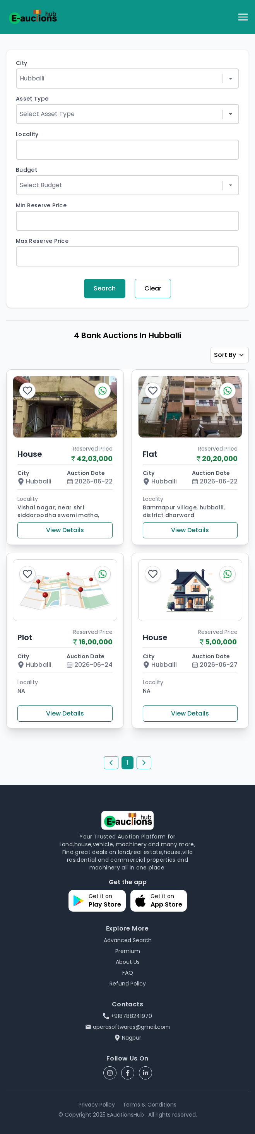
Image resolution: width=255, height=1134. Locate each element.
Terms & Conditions (149, 1104)
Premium (127, 951)
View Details (65, 530)
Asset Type (32, 98)
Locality (27, 134)
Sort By (229, 354)
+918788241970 (127, 1016)
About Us (128, 962)
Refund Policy (128, 983)
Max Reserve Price (42, 241)
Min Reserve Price (41, 205)
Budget (26, 170)
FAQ (127, 973)
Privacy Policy (97, 1104)
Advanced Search (128, 940)
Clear (152, 288)
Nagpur (127, 1038)
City (21, 63)
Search (105, 288)
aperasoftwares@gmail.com (127, 1027)
